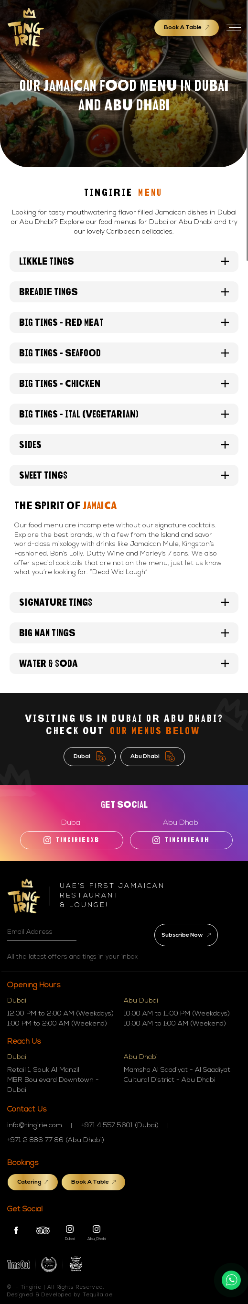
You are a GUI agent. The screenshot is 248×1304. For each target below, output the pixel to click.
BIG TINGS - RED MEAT (124, 322)
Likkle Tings (124, 261)
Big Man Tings (124, 633)
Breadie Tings (124, 292)
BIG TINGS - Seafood (124, 353)
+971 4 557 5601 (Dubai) (120, 1125)
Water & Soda (124, 663)
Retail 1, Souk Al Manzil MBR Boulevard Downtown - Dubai (53, 1080)
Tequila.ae (98, 1295)
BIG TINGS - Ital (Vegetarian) (124, 414)
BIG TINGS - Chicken (124, 383)
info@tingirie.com (34, 1125)
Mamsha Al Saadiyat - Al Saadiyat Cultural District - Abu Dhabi (177, 1075)
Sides (124, 444)
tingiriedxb (71, 840)
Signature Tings (124, 602)
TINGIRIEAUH (181, 840)
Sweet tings (124, 475)
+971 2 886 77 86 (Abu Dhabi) (55, 1140)
